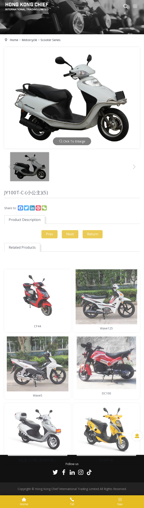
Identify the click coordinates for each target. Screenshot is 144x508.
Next (70, 236)
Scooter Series (51, 40)
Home (14, 40)
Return (92, 236)
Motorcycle (29, 40)
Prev (49, 236)
